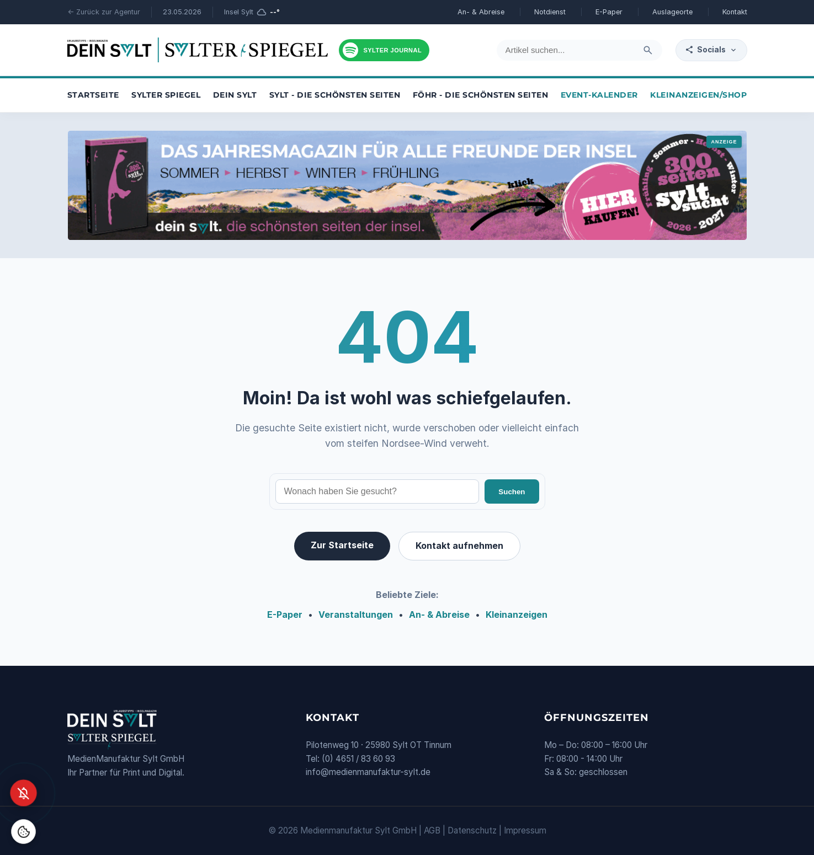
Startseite (93, 94)
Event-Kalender (599, 94)
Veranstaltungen (355, 614)
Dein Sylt (235, 94)
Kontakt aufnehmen (459, 545)
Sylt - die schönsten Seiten (335, 94)
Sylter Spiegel (165, 94)
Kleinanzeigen (516, 614)
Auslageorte (672, 12)
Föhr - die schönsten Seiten (481, 94)
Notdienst (550, 12)
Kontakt (734, 12)
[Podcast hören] (384, 50)
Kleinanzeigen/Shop (698, 94)
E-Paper (609, 12)
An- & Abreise (480, 12)
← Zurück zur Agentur (103, 12)
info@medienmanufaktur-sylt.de (368, 772)
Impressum (525, 830)
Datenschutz (472, 830)
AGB (432, 830)
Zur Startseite (342, 545)
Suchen (511, 492)
